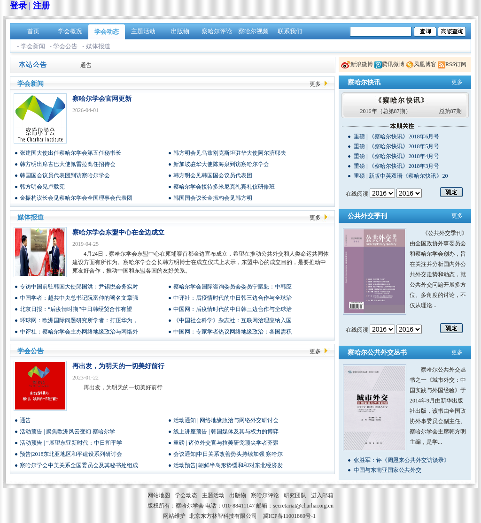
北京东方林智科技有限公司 (223, 516)
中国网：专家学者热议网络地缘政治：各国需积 (232, 331)
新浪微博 (361, 64)
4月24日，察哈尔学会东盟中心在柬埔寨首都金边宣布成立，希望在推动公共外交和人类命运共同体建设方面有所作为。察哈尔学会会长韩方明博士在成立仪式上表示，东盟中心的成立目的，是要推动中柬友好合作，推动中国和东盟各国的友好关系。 (200, 262)
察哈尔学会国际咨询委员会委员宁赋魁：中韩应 (232, 286)
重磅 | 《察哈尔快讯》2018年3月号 (396, 166)
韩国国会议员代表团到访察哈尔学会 (65, 175)
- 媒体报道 (96, 46)
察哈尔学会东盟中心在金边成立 (118, 232)
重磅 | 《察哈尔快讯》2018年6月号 (396, 136)
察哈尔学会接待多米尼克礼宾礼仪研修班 (224, 186)
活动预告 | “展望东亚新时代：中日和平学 (71, 443)
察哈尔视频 (253, 31)
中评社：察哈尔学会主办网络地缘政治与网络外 (79, 331)
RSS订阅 (455, 64)
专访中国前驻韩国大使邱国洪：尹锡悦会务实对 (79, 286)
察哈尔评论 (217, 31)
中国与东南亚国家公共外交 (387, 470)
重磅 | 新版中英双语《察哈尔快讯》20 (401, 176)
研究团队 (295, 495)
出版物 (180, 31)
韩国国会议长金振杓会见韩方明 (212, 198)
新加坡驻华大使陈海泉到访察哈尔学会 (221, 164)
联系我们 (290, 31)
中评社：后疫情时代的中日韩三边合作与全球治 (232, 298)
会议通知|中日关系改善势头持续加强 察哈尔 (228, 454)
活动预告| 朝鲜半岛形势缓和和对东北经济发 (228, 465)
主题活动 (143, 31)
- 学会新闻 (31, 46)
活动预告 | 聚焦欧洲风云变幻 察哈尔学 (67, 431)
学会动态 (106, 31)
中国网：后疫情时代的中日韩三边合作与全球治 (232, 309)
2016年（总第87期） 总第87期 (411, 111)
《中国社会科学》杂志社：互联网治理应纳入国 (232, 320)
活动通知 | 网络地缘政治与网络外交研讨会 (226, 420)
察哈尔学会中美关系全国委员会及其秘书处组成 (79, 465)
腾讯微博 (393, 64)
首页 (33, 31)
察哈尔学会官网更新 (102, 98)
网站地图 (158, 495)
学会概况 (70, 31)
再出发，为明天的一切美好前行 (118, 366)
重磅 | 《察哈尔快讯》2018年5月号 (396, 146)
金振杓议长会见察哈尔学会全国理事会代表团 (76, 198)
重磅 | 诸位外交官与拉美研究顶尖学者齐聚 (226, 443)
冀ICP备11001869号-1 (289, 516)
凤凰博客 (425, 64)
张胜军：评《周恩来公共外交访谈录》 (402, 460)
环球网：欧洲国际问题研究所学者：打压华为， (79, 320)
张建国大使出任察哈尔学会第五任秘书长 (70, 153)
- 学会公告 (64, 46)
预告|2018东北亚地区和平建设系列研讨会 (71, 454)
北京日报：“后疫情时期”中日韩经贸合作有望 (76, 309)
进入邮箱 (322, 495)
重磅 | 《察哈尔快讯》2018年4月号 (396, 156)
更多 (315, 84)
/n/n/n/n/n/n (382, 193)
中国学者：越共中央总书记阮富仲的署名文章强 (79, 298)
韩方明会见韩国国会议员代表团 (212, 175)
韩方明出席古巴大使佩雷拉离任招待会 (68, 164)
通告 (86, 65)
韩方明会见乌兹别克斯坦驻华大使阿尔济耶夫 (229, 153)
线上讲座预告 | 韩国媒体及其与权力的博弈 (226, 431)
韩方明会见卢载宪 (42, 186)
